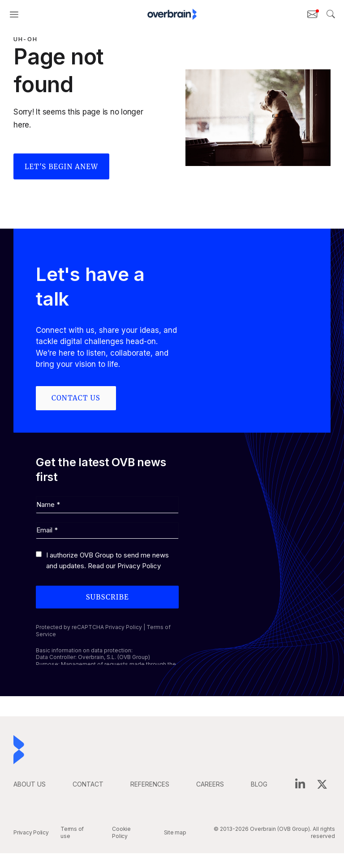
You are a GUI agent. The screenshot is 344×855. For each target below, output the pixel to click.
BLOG (259, 786)
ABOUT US (29, 786)
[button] (14, 14)
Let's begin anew (61, 166)
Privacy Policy (139, 568)
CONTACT (88, 786)
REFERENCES (149, 786)
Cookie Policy (121, 835)
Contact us (76, 398)
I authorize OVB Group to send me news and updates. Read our (107, 562)
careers (210, 786)
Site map (175, 834)
